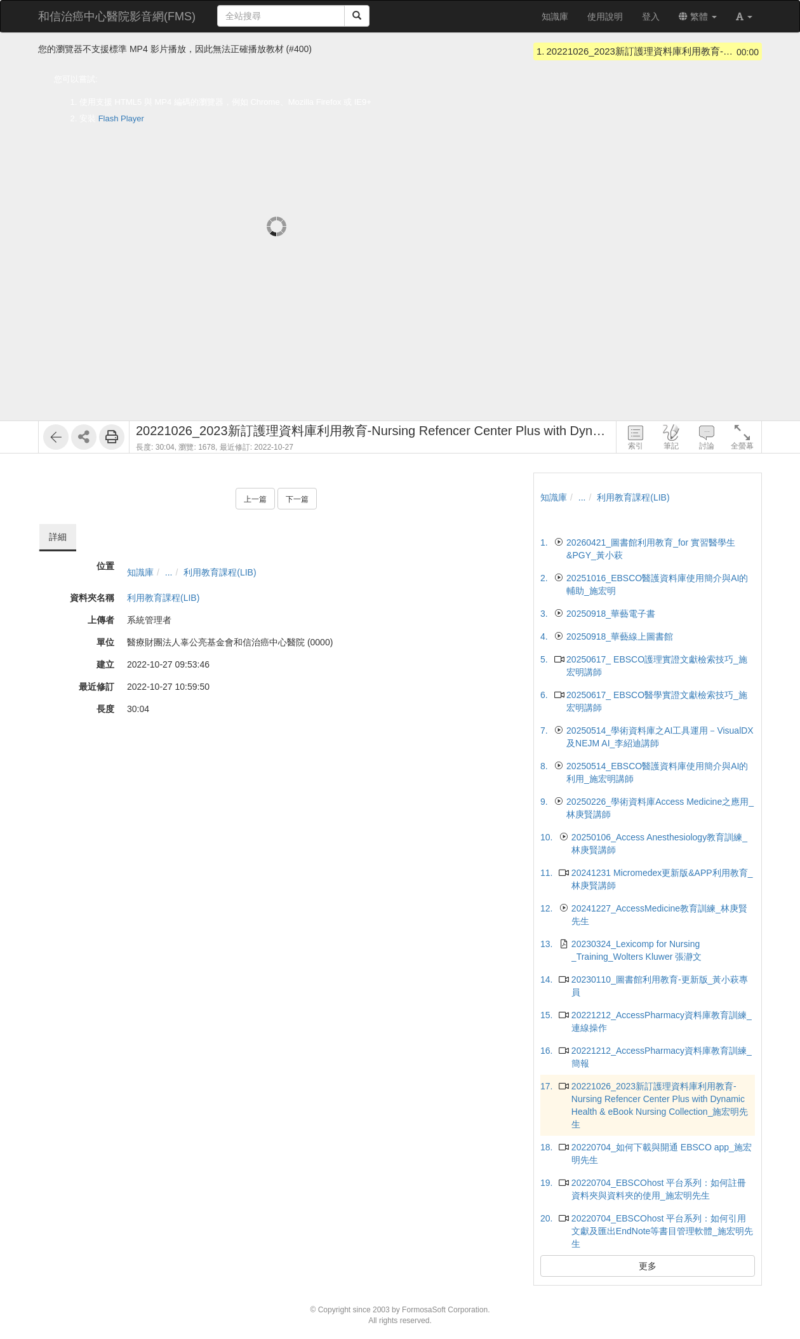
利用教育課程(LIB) (219, 572)
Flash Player (121, 118)
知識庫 (140, 572)
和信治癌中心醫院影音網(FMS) (117, 16)
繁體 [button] (698, 16)
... (169, 572)
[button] (744, 16)
